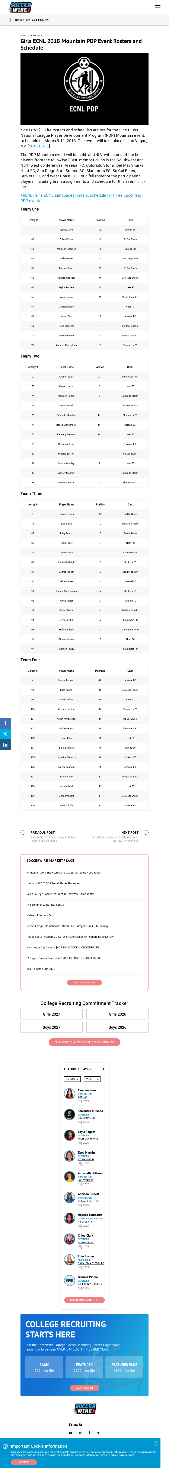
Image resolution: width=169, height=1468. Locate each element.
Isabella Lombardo (90, 1215)
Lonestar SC (85, 1180)
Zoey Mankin (86, 1152)
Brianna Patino (88, 1277)
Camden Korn (87, 1090)
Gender (70, 1079)
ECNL (23, 35)
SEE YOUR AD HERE (84, 982)
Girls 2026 (117, 1014)
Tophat (82, 1097)
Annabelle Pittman (90, 1173)
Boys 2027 (51, 1027)
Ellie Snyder (86, 1256)
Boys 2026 (117, 1027)
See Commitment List (84, 1300)
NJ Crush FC (85, 1221)
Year (89, 1079)
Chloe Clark (85, 1235)
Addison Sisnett (88, 1194)
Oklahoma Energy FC (91, 1263)
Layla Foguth (86, 1132)
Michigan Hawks (88, 1138)
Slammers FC (86, 1242)
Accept (24, 1462)
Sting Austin (86, 1159)
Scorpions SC (86, 1118)
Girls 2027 (51, 1014)
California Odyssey (90, 1284)
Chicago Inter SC (88, 1201)
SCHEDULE (39, 146)
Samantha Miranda (90, 1111)
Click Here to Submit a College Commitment (85, 1042)
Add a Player (84, 1387)
